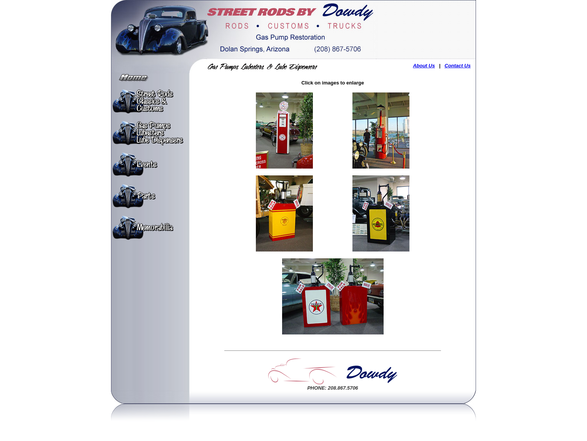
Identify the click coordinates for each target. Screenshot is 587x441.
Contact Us (457, 65)
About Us (424, 65)
